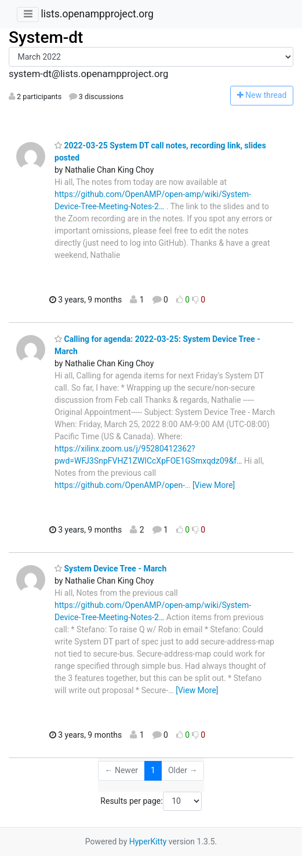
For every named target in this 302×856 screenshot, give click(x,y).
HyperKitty (148, 841)
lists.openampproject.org (97, 14)
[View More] (213, 485)
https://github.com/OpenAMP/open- (119, 485)
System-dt (46, 37)
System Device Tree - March (110, 568)
